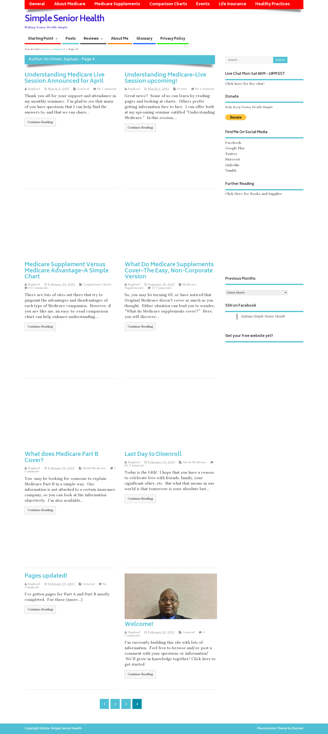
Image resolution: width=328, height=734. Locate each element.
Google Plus (234, 148)
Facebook (233, 143)
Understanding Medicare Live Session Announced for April (65, 78)
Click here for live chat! (245, 84)
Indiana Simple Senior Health (263, 316)
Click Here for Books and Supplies (253, 194)
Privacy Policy (172, 39)
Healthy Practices (272, 4)
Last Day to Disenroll (153, 455)
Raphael (71, 59)
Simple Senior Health (64, 19)
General (37, 4)
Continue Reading (40, 122)
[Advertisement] (121, 226)
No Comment (106, 88)
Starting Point (40, 39)
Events (203, 4)
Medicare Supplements (117, 4)
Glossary (144, 39)
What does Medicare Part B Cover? (61, 457)
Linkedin (232, 165)
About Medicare (69, 4)
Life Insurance (232, 4)
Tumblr (231, 171)
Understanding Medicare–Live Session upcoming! (165, 78)
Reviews (91, 39)
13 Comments (38, 287)
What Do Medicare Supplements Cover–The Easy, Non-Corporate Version (169, 271)
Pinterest (232, 159)
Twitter (231, 154)
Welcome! (139, 625)
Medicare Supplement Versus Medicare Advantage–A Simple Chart (67, 271)
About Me (119, 39)
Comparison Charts (168, 4)
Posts (71, 39)
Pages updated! (46, 576)
